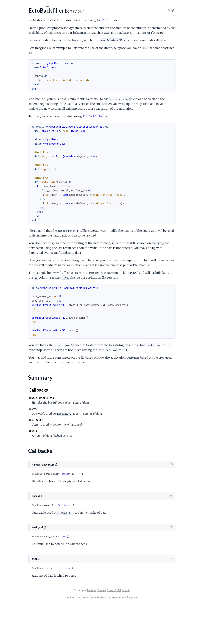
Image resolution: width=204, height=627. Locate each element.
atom (99, 560)
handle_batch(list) (76, 421)
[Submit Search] (5, 5)
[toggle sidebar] (48, 5)
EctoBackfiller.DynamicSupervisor (23, 57)
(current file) (140, 614)
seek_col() (71, 443)
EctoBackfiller (15, 14)
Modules (21, 24)
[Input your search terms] (26, 5)
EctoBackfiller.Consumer (18, 52)
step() (68, 454)
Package (118, 614)
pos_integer (99, 592)
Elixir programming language (147, 621)
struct (100, 497)
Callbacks (11, 46)
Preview (128, 614)
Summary (11, 41)
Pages (7, 24)
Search (152, 614)
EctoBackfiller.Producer (17, 62)
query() (69, 432)
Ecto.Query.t (100, 529)
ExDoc (108, 621)
